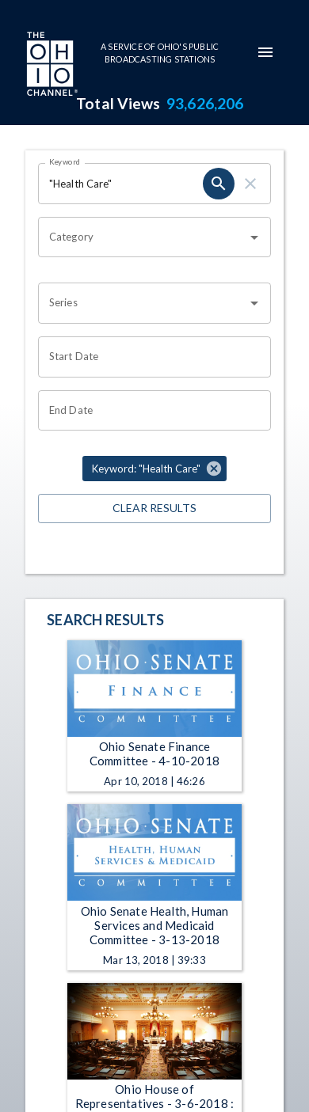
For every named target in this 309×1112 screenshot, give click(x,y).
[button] (154, 468)
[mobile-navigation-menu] (265, 52)
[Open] (254, 237)
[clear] (250, 183)
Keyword (65, 161)
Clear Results (154, 508)
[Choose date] (149, 357)
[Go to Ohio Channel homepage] (50, 66)
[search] (219, 183)
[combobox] (142, 237)
